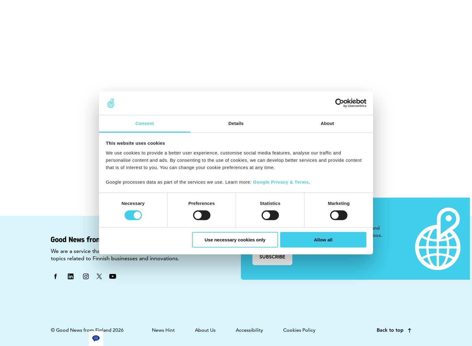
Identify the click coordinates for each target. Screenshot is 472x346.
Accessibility (249, 330)
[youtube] (112, 276)
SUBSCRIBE (272, 257)
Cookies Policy (299, 330)
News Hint (163, 330)
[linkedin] (70, 276)
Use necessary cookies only (235, 239)
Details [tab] (236, 123)
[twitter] (99, 276)
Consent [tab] (145, 123)
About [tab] (327, 123)
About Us (205, 330)
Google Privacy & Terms (281, 182)
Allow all (323, 239)
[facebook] (55, 276)
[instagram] (85, 276)
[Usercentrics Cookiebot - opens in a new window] (339, 103)
